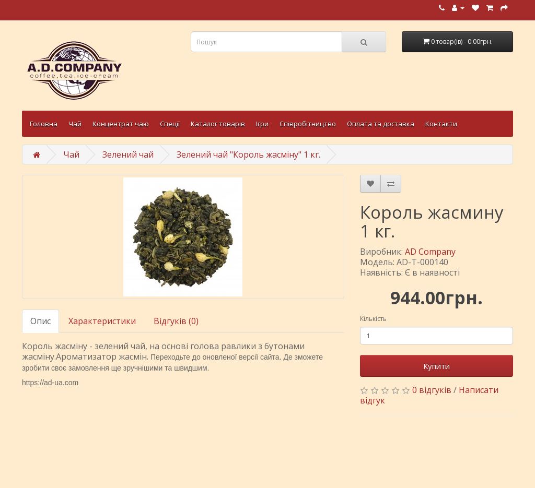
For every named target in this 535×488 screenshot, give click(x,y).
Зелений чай (128, 154)
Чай (75, 123)
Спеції (170, 123)
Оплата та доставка (380, 123)
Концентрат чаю (120, 123)
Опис (40, 321)
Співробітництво (308, 123)
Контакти (441, 123)
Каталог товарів (218, 123)
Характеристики (102, 321)
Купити (436, 366)
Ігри (262, 123)
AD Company (430, 251)
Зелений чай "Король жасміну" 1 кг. (248, 154)
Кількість (373, 318)
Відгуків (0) (176, 321)
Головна (43, 123)
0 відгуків (431, 390)
